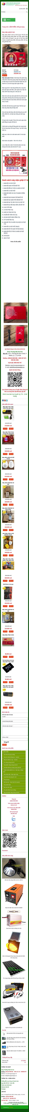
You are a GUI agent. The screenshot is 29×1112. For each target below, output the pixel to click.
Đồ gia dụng (6, 779)
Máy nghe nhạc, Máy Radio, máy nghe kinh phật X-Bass (8, 559)
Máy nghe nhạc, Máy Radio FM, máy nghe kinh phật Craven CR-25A (8, 686)
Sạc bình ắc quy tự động (9, 754)
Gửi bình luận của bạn (7, 726)
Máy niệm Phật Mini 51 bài (8, 610)
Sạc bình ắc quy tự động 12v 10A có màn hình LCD (13, 1002)
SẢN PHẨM (5, 751)
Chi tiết (5, 428)
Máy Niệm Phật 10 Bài (8, 635)
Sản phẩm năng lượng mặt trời (10, 765)
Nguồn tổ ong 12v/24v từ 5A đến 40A (13, 1027)
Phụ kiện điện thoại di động (9, 790)
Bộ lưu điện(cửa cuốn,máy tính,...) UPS (15, 1042)
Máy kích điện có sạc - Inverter (10, 759)
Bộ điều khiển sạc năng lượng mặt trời (12, 767)
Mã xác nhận (5, 737)
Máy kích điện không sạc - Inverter (11, 757)
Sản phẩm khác (7, 784)
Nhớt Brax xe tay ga (8, 584)
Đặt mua (4, 75)
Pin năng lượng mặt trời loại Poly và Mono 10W (13, 978)
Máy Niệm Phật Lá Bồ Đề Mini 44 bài (8, 534)
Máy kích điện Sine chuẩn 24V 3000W (13, 907)
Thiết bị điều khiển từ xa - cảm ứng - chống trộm (13, 771)
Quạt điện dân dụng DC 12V (9, 777)
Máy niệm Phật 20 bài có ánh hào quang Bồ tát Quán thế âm (8, 432)
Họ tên (4, 716)
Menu (9, 20)
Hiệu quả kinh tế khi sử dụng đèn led (15, 1033)
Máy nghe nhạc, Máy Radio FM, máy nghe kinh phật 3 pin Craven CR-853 (8, 407)
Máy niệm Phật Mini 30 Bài (8, 483)
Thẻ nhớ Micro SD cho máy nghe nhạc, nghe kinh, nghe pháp (8, 661)
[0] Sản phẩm (22, 8)
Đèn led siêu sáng (7, 787)
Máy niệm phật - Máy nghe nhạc (10, 774)
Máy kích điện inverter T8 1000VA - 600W (16, 1050)
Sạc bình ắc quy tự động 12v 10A (13, 928)
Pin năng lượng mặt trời (8, 762)
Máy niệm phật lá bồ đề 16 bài (8, 458)
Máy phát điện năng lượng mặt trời (11, 792)
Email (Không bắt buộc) (7, 721)
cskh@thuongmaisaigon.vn (17, 367)
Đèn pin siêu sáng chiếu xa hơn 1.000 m (14, 880)
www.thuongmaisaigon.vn (17, 365)
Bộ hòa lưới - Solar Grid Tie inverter (11, 782)
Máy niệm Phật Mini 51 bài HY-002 (8, 509)
